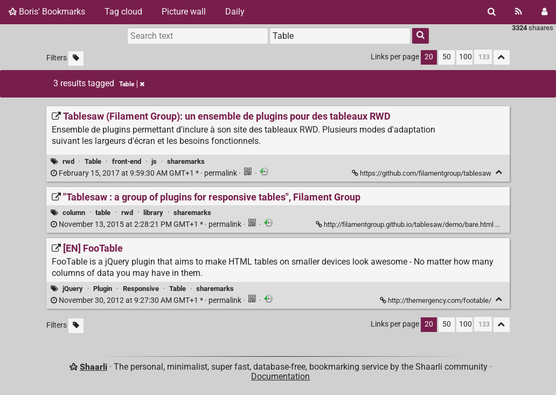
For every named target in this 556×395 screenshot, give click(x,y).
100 (465, 56)
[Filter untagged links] (76, 58)
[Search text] (198, 35)
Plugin (102, 289)
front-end (126, 161)
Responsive (141, 289)
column (73, 213)
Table (93, 161)
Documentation (280, 376)
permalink (145, 173)
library (153, 213)
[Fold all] (502, 57)
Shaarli (93, 367)
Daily (235, 11)
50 (446, 56)
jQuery (72, 289)
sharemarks (186, 161)
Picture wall (184, 11)
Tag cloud (123, 11)
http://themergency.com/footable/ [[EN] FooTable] (436, 300)
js (154, 161)
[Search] (491, 12)
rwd (68, 161)
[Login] (544, 12)
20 (429, 56)
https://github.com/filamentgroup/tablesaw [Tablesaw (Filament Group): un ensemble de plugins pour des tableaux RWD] (422, 173)
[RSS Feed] (518, 12)
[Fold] (499, 172)
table (102, 213)
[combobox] (340, 35)
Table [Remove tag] (131, 84)
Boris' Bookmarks (47, 11)
